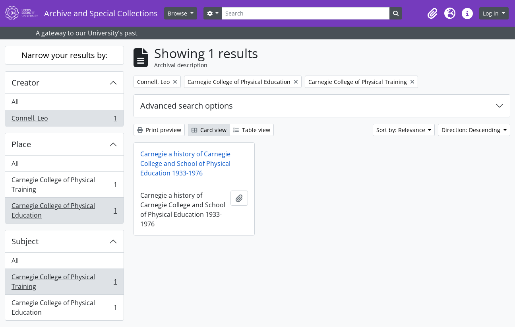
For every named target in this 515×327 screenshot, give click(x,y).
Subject (25, 241)
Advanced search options (186, 105)
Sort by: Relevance (401, 130)
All (15, 101)
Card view (209, 130)
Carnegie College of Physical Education (64, 210)
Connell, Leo (64, 119)
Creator (25, 82)
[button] (432, 13)
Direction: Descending (471, 130)
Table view (251, 130)
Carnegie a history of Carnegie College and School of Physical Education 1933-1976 (185, 163)
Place (21, 144)
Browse (178, 13)
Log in (491, 13)
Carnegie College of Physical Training (64, 184)
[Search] (305, 13)
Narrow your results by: (64, 55)
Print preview (159, 130)
